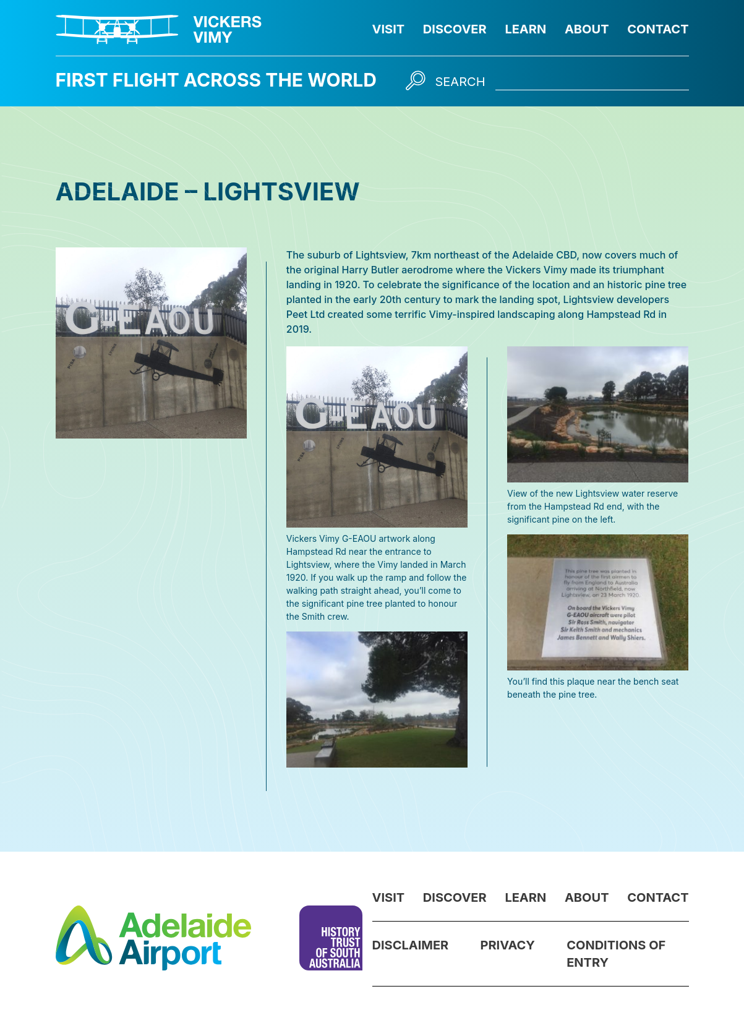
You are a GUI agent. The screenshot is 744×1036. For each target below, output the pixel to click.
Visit (388, 29)
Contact (657, 29)
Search (460, 81)
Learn (525, 29)
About (587, 29)
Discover (455, 29)
